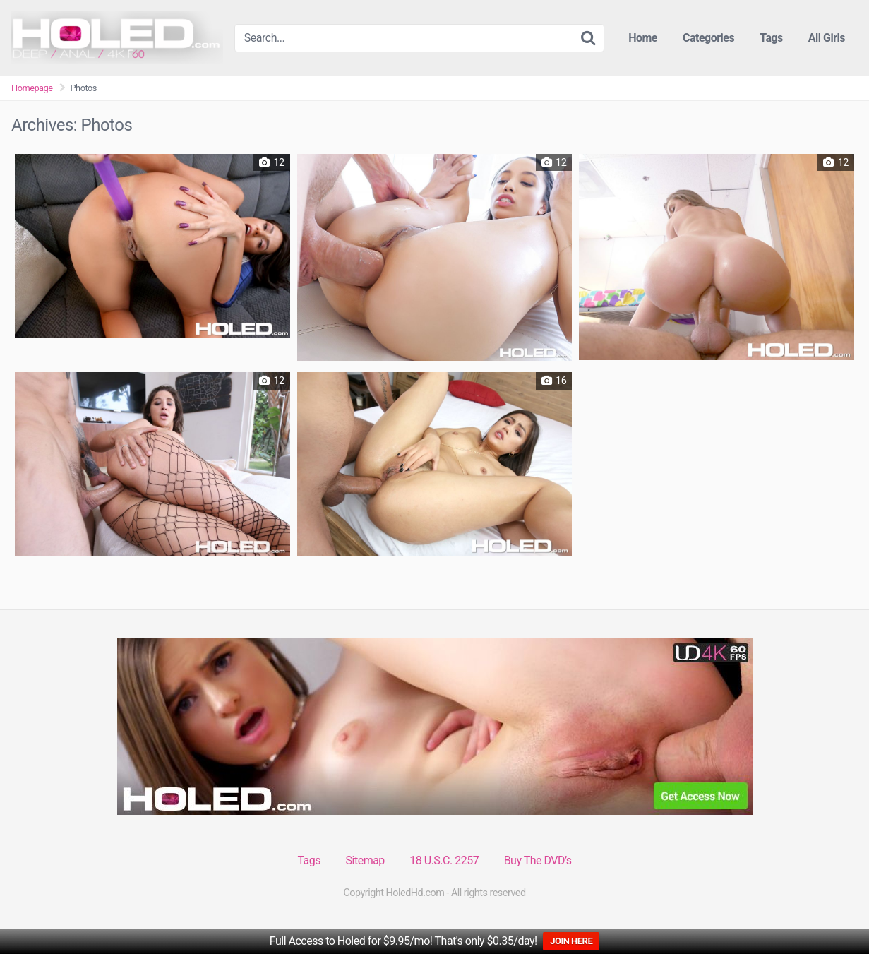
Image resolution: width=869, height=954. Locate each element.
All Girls (826, 37)
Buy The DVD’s (538, 860)
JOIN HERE (571, 941)
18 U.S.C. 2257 (444, 860)
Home (642, 37)
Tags (771, 37)
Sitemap (365, 860)
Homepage (32, 88)
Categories (708, 37)
